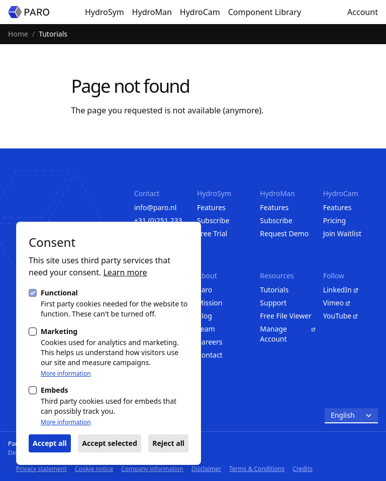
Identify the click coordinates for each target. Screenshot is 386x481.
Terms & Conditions (256, 468)
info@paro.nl (155, 207)
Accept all (50, 443)
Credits (303, 468)
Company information (152, 468)
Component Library (264, 12)
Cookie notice (94, 468)
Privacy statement (41, 468)
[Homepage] (28, 12)
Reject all (168, 443)
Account (362, 12)
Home (18, 34)
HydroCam (200, 12)
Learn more (125, 272)
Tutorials (53, 34)
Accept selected (109, 443)
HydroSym (104, 12)
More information (66, 374)
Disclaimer (206, 468)
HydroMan (152, 12)
